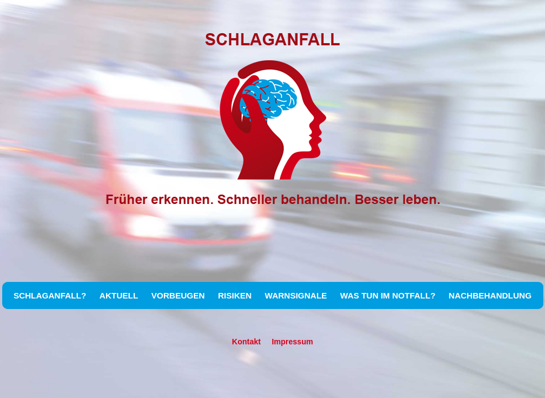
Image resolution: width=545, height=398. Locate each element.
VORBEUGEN (178, 295)
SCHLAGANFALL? (49, 295)
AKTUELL (118, 295)
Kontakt (246, 341)
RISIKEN (235, 295)
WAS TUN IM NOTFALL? (387, 295)
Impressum (292, 341)
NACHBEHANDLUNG (490, 295)
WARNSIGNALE (296, 295)
